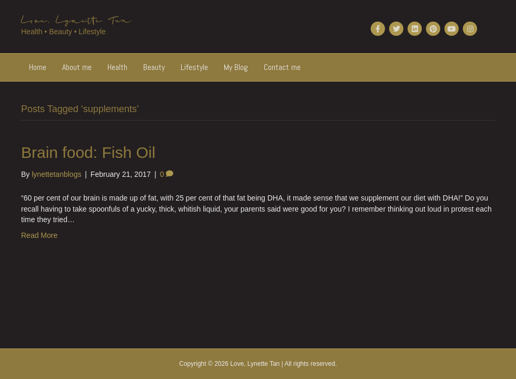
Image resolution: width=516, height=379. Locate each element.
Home (37, 67)
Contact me (282, 67)
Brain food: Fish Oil (88, 152)
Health (117, 67)
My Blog (236, 67)
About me (77, 67)
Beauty (154, 67)
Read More (39, 235)
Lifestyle (194, 67)
